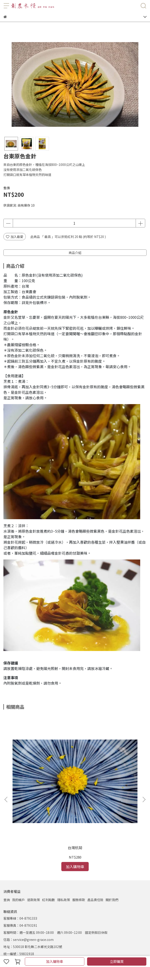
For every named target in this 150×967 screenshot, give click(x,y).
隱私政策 (63, 834)
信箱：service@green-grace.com (28, 874)
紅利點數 (48, 834)
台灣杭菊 (42, 782)
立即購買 (117, 961)
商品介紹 (75, 252)
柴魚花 (107, 782)
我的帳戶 (18, 834)
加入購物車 (54, 961)
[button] (144, 767)
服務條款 (78, 834)
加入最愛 (14, 236)
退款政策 (33, 834)
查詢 (6, 834)
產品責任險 (95, 834)
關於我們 (112, 834)
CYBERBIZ (95, 949)
